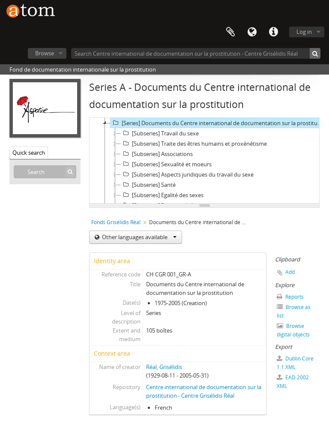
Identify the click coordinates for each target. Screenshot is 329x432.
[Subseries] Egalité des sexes (162, 195)
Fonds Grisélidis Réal (116, 222)
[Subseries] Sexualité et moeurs (166, 164)
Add (290, 272)
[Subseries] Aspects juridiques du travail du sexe (187, 174)
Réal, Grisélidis (164, 367)
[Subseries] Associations (157, 154)
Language (252, 32)
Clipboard (230, 32)
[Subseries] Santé (148, 185)
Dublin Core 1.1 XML (295, 363)
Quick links (273, 32)
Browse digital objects (293, 330)
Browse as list (294, 311)
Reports (290, 296)
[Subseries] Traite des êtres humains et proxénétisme (194, 143)
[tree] (204, 161)
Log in (304, 32)
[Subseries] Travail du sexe (160, 133)
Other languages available (138, 237)
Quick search (28, 152)
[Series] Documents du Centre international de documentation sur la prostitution (217, 123)
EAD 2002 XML (293, 382)
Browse (44, 53)
